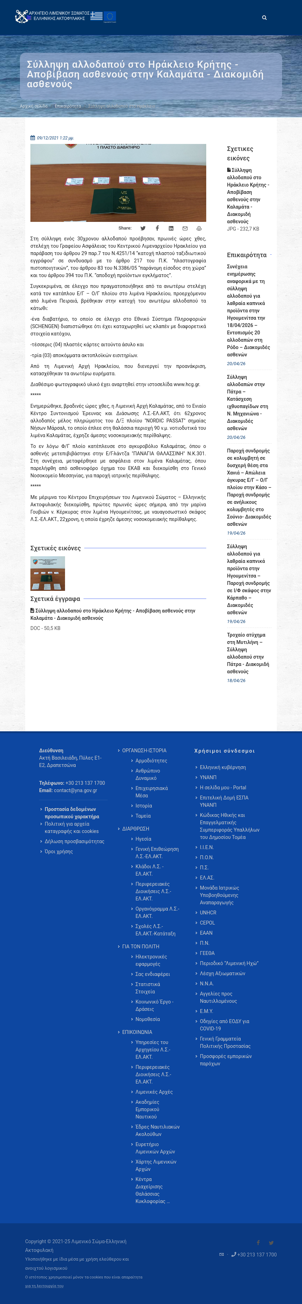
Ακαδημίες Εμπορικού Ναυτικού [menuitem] (147, 1109)
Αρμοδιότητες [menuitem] (151, 760)
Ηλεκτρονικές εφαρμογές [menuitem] (151, 960)
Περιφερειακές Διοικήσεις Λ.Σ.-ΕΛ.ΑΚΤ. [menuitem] (153, 891)
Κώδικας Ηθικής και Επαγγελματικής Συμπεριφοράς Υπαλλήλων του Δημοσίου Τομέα (230, 826)
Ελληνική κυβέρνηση (223, 767)
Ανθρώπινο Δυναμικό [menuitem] (148, 774)
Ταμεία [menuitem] (143, 816)
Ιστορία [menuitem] (144, 806)
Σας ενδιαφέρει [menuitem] (153, 974)
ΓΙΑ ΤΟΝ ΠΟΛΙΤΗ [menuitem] (140, 946)
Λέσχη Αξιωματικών (222, 973)
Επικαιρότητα (68, 106)
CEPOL (207, 923)
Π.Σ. (204, 867)
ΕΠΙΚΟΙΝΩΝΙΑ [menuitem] (137, 1032)
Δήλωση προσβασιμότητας (75, 841)
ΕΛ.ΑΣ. (207, 878)
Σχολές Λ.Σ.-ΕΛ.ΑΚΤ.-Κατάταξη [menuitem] (156, 929)
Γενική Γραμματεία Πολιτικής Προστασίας (225, 1042)
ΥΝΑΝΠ (208, 777)
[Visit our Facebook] (258, 1242)
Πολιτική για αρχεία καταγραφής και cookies (72, 827)
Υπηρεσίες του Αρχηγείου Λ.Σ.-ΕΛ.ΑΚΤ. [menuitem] (153, 1049)
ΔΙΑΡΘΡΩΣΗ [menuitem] (135, 829)
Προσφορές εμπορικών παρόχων (226, 1059)
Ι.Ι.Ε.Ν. (207, 847)
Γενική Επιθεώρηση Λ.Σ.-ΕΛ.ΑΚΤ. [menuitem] (157, 852)
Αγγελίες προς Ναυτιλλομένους (218, 997)
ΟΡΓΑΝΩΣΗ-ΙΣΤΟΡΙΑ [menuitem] (144, 750)
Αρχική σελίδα (34, 106)
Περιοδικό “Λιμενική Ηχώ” (229, 963)
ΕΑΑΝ (206, 933)
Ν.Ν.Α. (207, 983)
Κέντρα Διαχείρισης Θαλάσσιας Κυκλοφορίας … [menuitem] (153, 1190)
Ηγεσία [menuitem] (143, 839)
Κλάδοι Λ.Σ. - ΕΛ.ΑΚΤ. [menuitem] (150, 870)
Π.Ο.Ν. (207, 857)
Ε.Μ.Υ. (206, 1011)
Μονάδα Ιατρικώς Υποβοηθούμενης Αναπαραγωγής (219, 895)
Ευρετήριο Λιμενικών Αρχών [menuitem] (155, 1148)
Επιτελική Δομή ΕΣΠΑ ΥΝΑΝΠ (224, 801)
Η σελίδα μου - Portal (223, 787)
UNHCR (208, 912)
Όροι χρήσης (59, 851)
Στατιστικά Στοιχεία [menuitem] (148, 987)
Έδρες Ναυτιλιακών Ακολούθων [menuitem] (158, 1130)
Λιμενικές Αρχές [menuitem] (154, 1092)
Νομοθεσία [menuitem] (148, 1019)
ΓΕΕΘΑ (207, 953)
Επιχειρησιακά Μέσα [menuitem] (152, 791)
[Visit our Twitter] (271, 1242)
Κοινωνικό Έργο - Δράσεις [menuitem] (154, 1005)
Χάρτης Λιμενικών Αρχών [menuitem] (156, 1165)
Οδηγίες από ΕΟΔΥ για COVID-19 (224, 1025)
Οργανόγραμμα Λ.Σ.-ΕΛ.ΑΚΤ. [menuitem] (157, 912)
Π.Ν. (204, 943)
